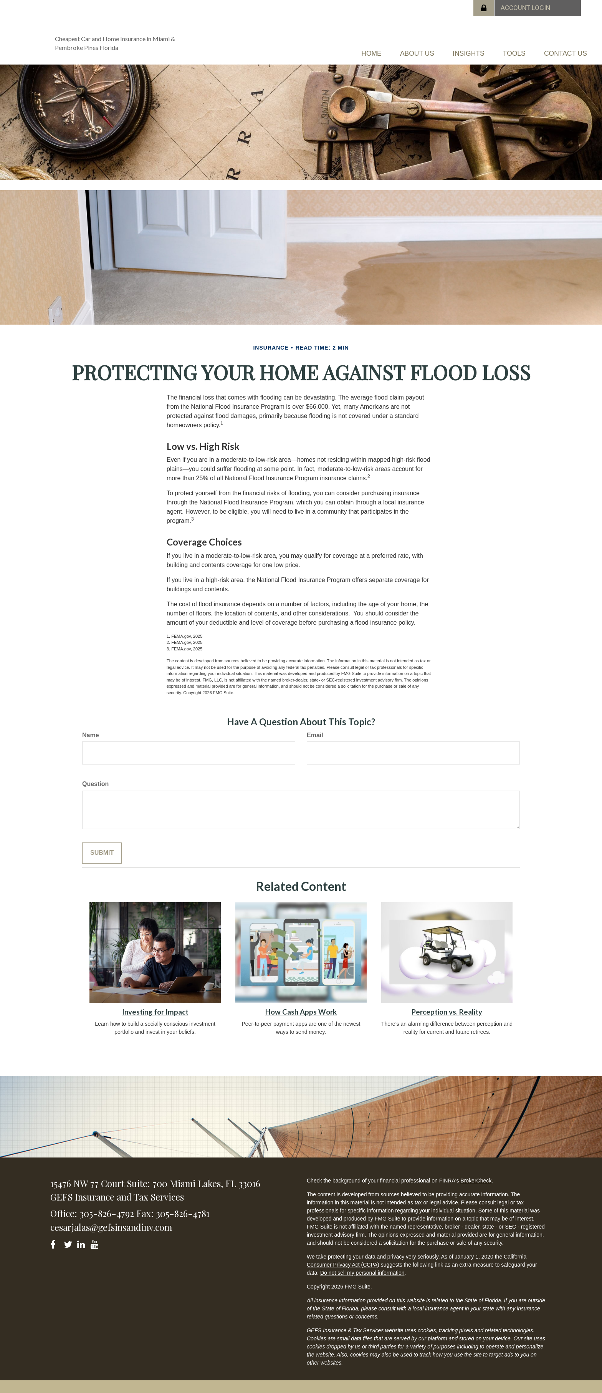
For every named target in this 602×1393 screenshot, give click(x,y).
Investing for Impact (155, 1009)
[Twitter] (69, 1240)
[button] (367, 51)
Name (90, 732)
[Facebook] (55, 1240)
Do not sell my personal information (362, 1270)
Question (95, 781)
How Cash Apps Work (301, 1009)
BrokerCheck (475, 1177)
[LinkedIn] (82, 1240)
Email (315, 732)
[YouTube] (96, 1240)
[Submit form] (102, 850)
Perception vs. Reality (447, 1009)
